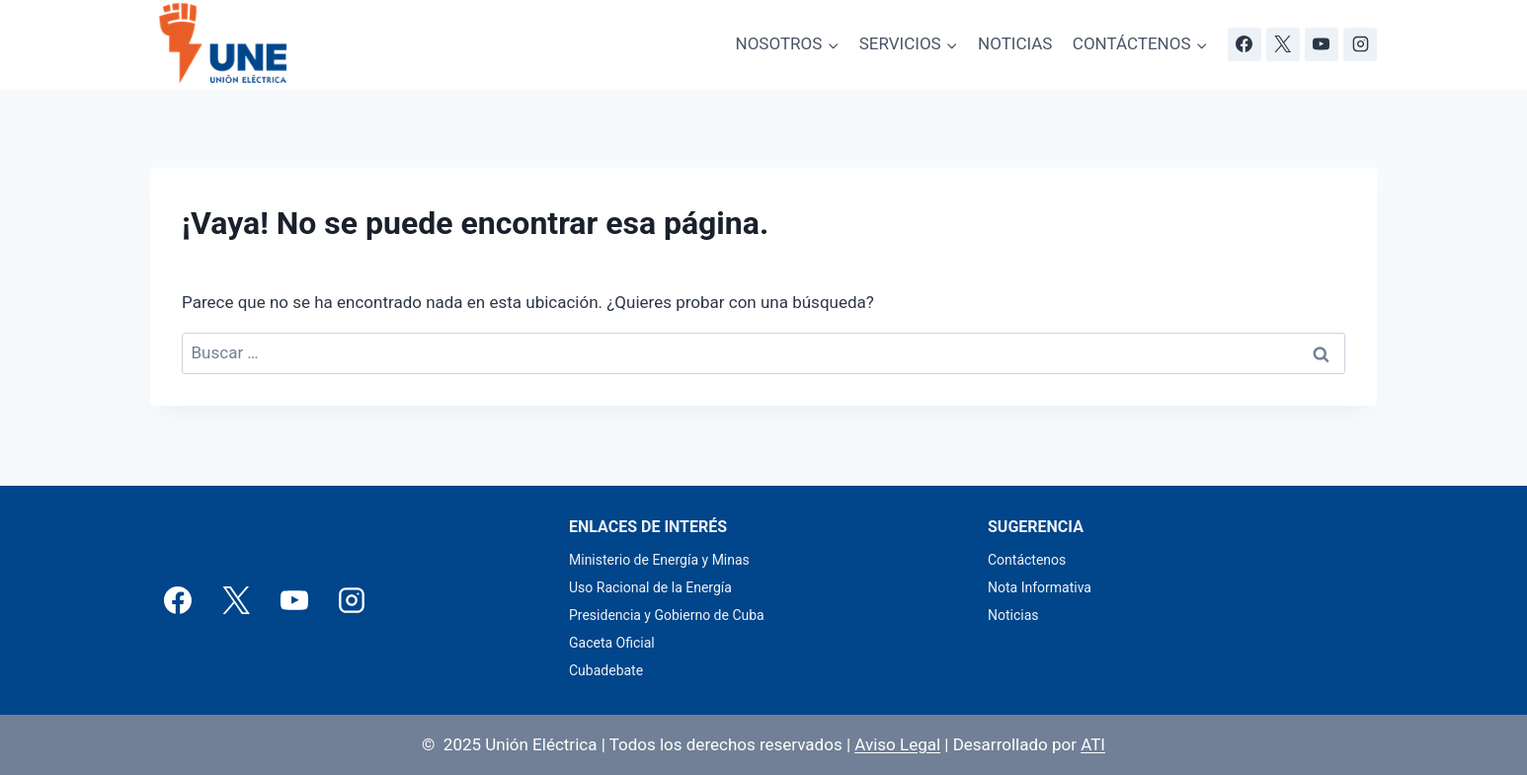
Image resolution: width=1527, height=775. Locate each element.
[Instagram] (1360, 44)
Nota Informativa (1039, 587)
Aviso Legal (897, 744)
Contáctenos (1027, 560)
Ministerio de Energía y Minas (659, 560)
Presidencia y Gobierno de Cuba (666, 615)
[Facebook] (1244, 44)
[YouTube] (1321, 44)
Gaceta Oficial (612, 643)
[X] (1283, 44)
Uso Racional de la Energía (650, 587)
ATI (1093, 744)
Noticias (1013, 615)
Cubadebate (606, 670)
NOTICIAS (1015, 43)
